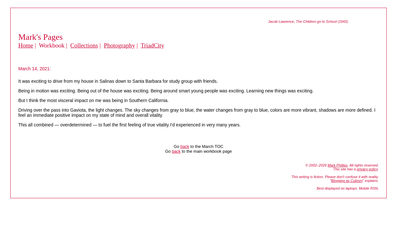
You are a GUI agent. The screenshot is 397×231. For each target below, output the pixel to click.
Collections (84, 45)
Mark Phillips (338, 165)
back (184, 146)
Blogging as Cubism (347, 181)
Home (25, 45)
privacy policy (367, 169)
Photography (119, 45)
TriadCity (152, 45)
